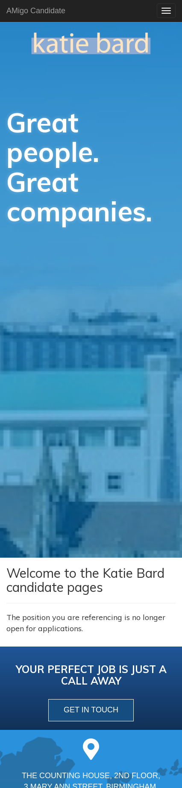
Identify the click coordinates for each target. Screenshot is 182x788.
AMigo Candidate (35, 10)
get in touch (91, 710)
